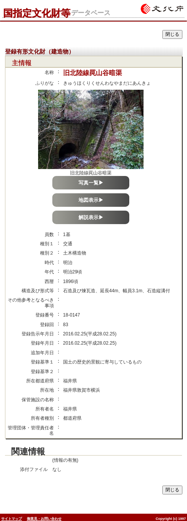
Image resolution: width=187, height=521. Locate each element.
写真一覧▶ (91, 183)
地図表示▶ (91, 200)
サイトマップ (11, 519)
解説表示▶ (91, 217)
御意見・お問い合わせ (44, 519)
